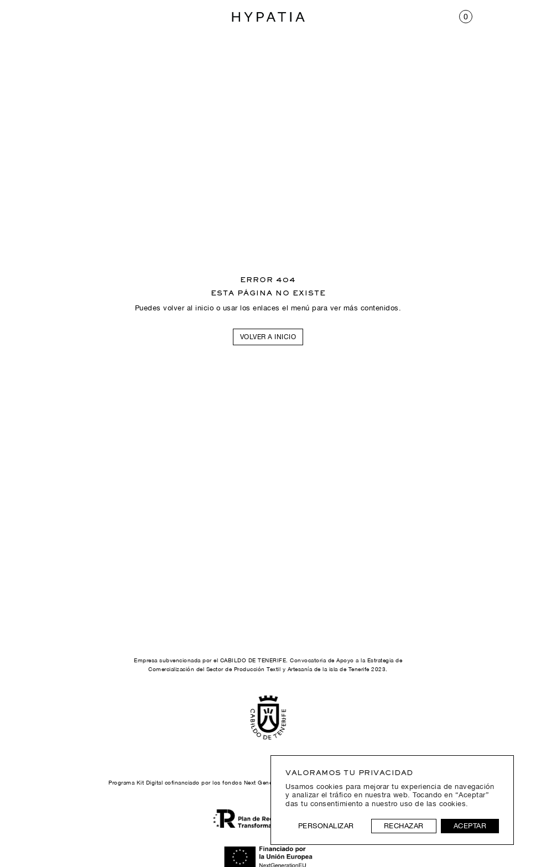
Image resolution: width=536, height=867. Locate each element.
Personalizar (326, 826)
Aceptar (470, 826)
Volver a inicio (268, 337)
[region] (392, 800)
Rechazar (404, 826)
